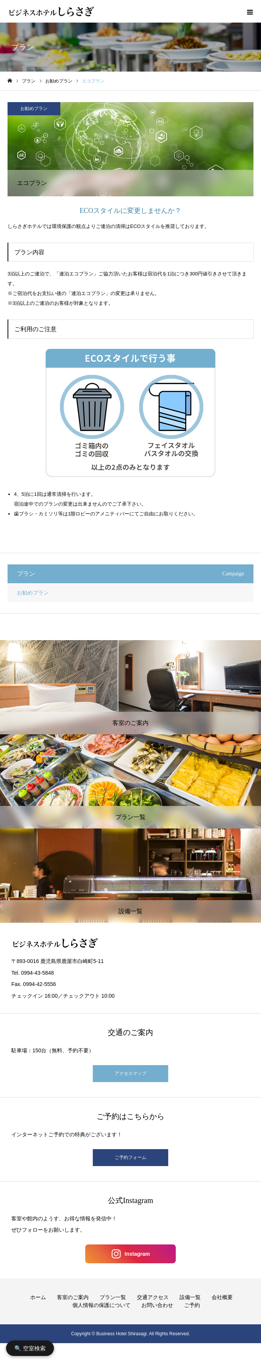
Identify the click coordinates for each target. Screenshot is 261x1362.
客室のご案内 (73, 1297)
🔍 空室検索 (30, 1348)
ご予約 (192, 1305)
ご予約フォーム (130, 1157)
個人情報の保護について (101, 1305)
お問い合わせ (157, 1305)
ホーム (38, 1297)
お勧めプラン (34, 108)
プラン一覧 (113, 1297)
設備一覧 (190, 1297)
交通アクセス (153, 1297)
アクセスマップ (130, 1073)
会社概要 (222, 1297)
